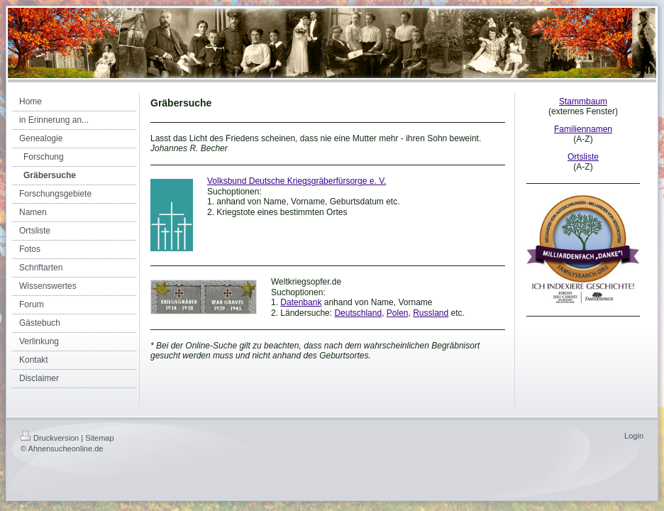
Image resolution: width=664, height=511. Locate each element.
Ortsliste (583, 157)
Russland (430, 313)
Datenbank (300, 302)
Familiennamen (583, 129)
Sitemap (99, 438)
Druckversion (50, 438)
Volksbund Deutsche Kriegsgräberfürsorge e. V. (296, 181)
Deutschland (358, 313)
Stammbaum (583, 101)
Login (633, 436)
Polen (398, 313)
